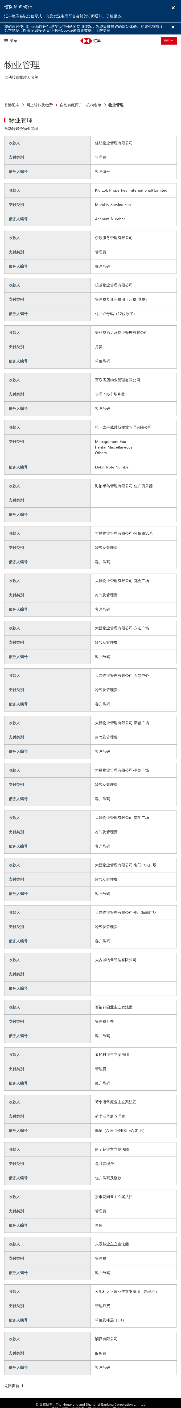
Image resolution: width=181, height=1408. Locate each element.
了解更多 (113, 16)
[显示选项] (11, 40)
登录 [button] (170, 40)
